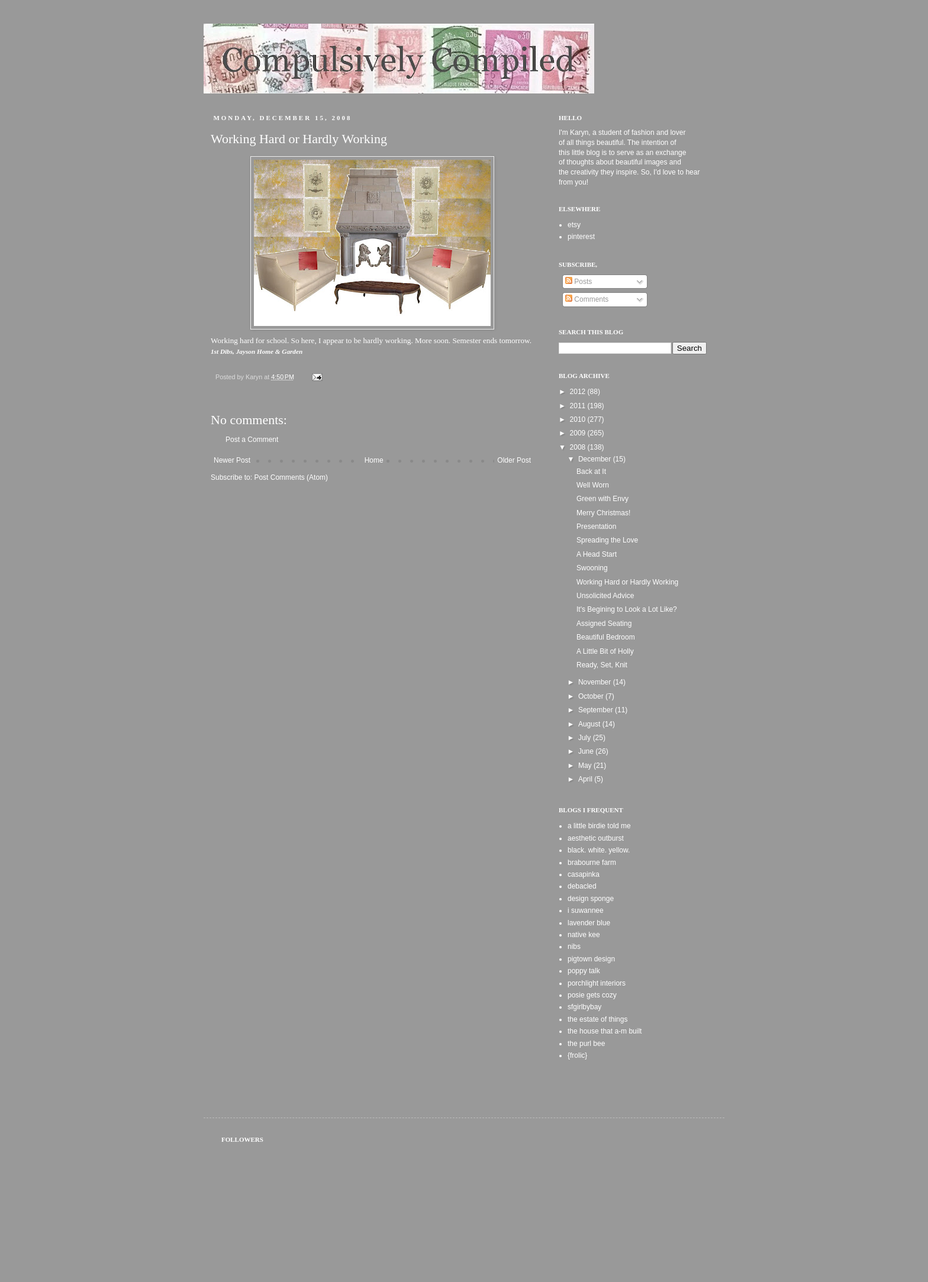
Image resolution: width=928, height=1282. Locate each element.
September (596, 710)
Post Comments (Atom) (291, 477)
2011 (579, 406)
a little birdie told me (599, 826)
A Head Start (596, 554)
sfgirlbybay (584, 1007)
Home (374, 460)
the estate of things (597, 1019)
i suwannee (586, 910)
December (595, 459)
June (586, 751)
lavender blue (589, 923)
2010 (579, 419)
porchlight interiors (597, 983)
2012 (579, 391)
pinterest (581, 236)
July (585, 738)
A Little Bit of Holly (605, 651)
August (590, 724)
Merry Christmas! (603, 513)
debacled (582, 886)
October (591, 696)
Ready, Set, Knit (601, 665)
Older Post (514, 460)
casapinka (584, 874)
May (586, 765)
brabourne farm (592, 862)
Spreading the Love (607, 540)
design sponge (591, 899)
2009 (579, 433)
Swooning (592, 568)
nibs (574, 946)
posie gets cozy (592, 995)
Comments (586, 299)
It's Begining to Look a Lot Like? (626, 609)
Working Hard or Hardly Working (627, 582)
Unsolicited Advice (605, 596)
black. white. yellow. (599, 850)
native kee (584, 935)
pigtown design (591, 959)
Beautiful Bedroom (605, 637)
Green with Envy (602, 499)
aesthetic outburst (596, 838)
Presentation (596, 526)
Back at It (591, 471)
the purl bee (586, 1043)
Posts (578, 281)
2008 (579, 447)
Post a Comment (251, 439)
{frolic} (577, 1055)
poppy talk (584, 971)
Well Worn (592, 485)
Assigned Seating (603, 623)
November (595, 682)
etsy (574, 225)
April (586, 779)
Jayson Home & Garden (269, 351)
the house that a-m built (605, 1031)
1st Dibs (222, 351)
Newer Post (232, 460)
